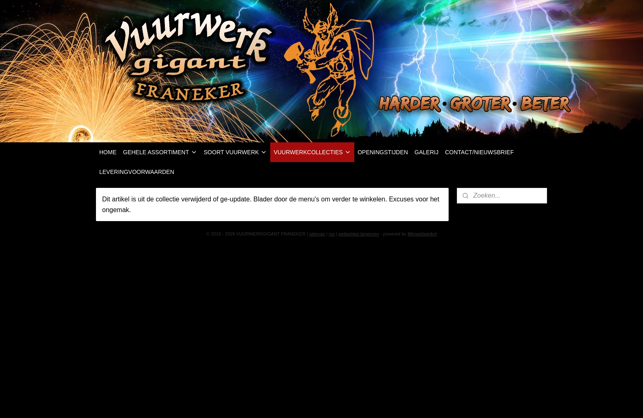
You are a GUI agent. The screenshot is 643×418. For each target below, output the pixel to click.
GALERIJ (426, 152)
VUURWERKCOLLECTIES (312, 152)
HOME (107, 152)
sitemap (317, 233)
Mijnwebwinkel (422, 233)
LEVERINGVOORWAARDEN (136, 172)
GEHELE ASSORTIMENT (160, 152)
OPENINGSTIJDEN (383, 152)
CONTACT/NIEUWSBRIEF (479, 152)
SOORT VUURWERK (235, 152)
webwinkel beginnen (358, 233)
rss (331, 233)
